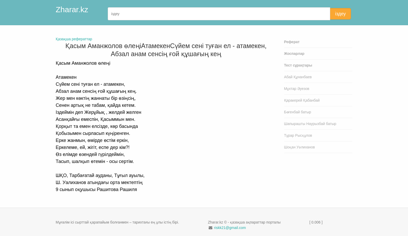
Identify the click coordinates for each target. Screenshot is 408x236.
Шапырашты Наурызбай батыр (310, 124)
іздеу (340, 13)
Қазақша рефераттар (74, 39)
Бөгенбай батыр (297, 112)
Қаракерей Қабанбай (302, 100)
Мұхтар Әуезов (296, 89)
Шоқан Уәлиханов (299, 147)
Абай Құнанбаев (298, 77)
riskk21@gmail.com (230, 228)
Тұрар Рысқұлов (298, 135)
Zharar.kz (72, 9)
